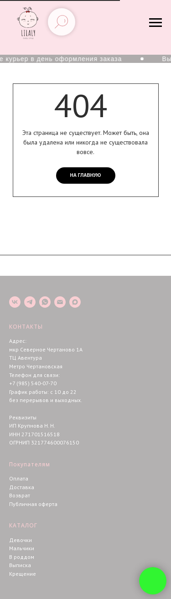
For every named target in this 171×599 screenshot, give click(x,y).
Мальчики (21, 548)
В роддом (21, 556)
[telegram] (30, 302)
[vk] (15, 302)
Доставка (21, 487)
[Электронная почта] (60, 302)
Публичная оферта (33, 504)
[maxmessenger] (75, 302)
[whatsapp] (45, 302)
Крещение (22, 573)
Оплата (18, 478)
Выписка (20, 565)
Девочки (20, 540)
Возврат (19, 495)
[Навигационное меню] (155, 22)
